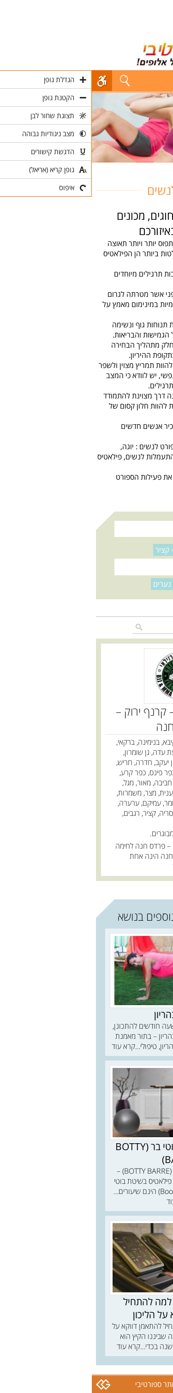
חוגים (161, 168)
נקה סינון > (88, 550)
